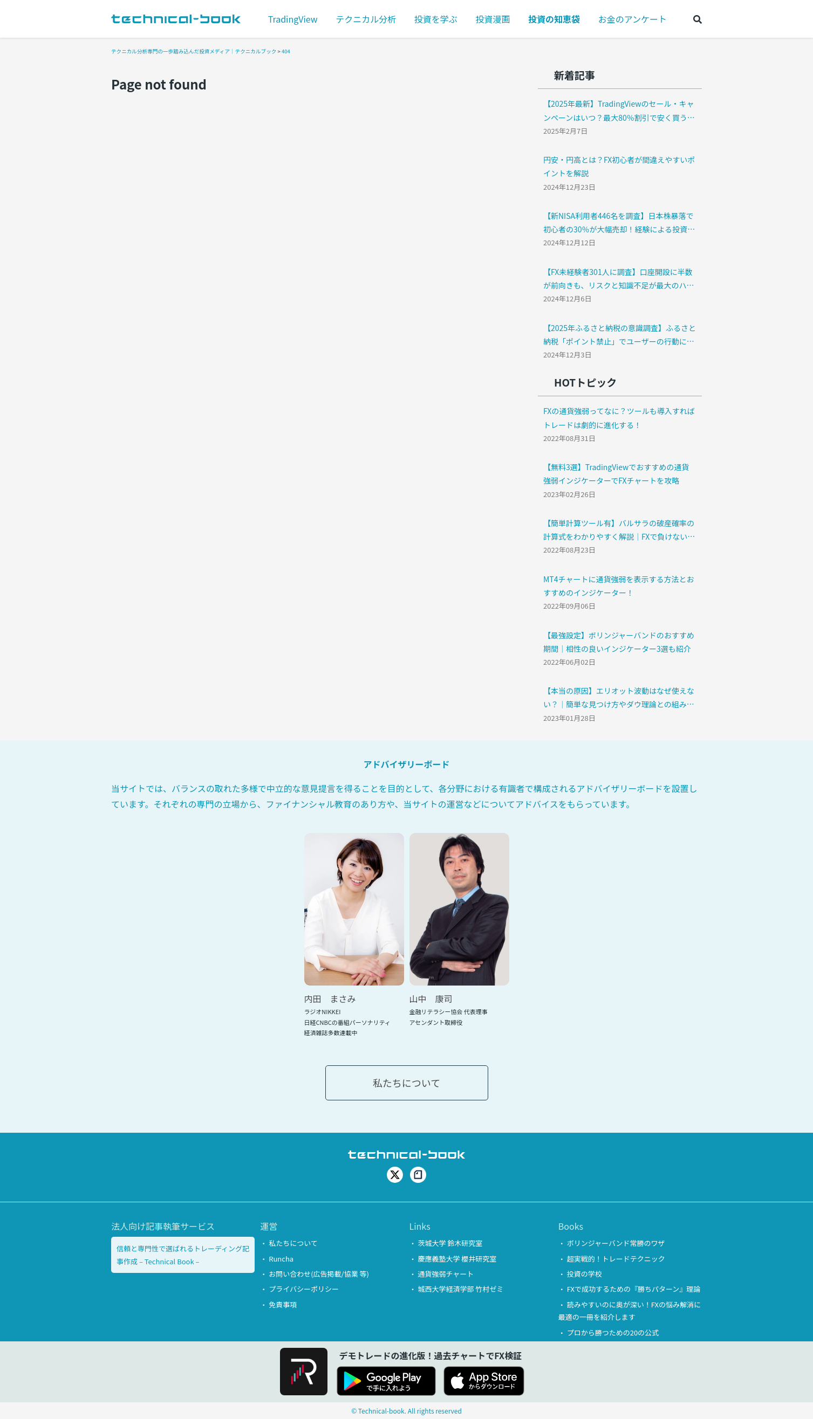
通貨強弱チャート (446, 1274)
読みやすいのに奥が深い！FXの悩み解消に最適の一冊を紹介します (629, 1310)
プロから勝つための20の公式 (613, 1332)
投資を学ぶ (435, 18)
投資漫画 (492, 18)
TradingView (293, 18)
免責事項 (283, 1304)
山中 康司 (431, 998)
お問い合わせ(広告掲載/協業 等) (319, 1274)
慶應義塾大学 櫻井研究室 (457, 1258)
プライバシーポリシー (304, 1289)
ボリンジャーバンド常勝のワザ (616, 1243)
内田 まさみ (330, 998)
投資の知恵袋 (554, 18)
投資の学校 (584, 1274)
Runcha (281, 1258)
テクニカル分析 (366, 18)
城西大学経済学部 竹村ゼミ (460, 1289)
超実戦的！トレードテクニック (616, 1258)
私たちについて (406, 1083)
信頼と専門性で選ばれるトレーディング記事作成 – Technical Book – (183, 1254)
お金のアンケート (632, 18)
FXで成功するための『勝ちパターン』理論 (634, 1289)
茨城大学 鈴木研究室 (450, 1243)
